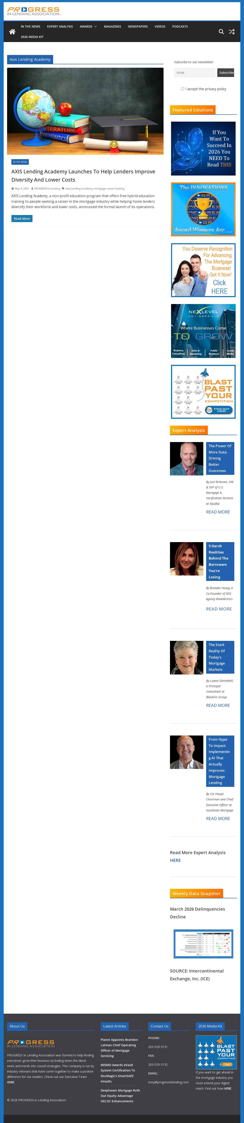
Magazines (112, 26)
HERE (175, 860)
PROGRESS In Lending (47, 188)
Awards (86, 26)
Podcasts (180, 26)
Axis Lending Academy (79, 188)
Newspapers (138, 26)
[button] (94, 27)
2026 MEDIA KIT (32, 37)
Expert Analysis (60, 26)
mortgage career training (109, 188)
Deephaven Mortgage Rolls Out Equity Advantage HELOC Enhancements (120, 1095)
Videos (160, 26)
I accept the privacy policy (203, 88)
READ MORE (218, 512)
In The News (30, 26)
